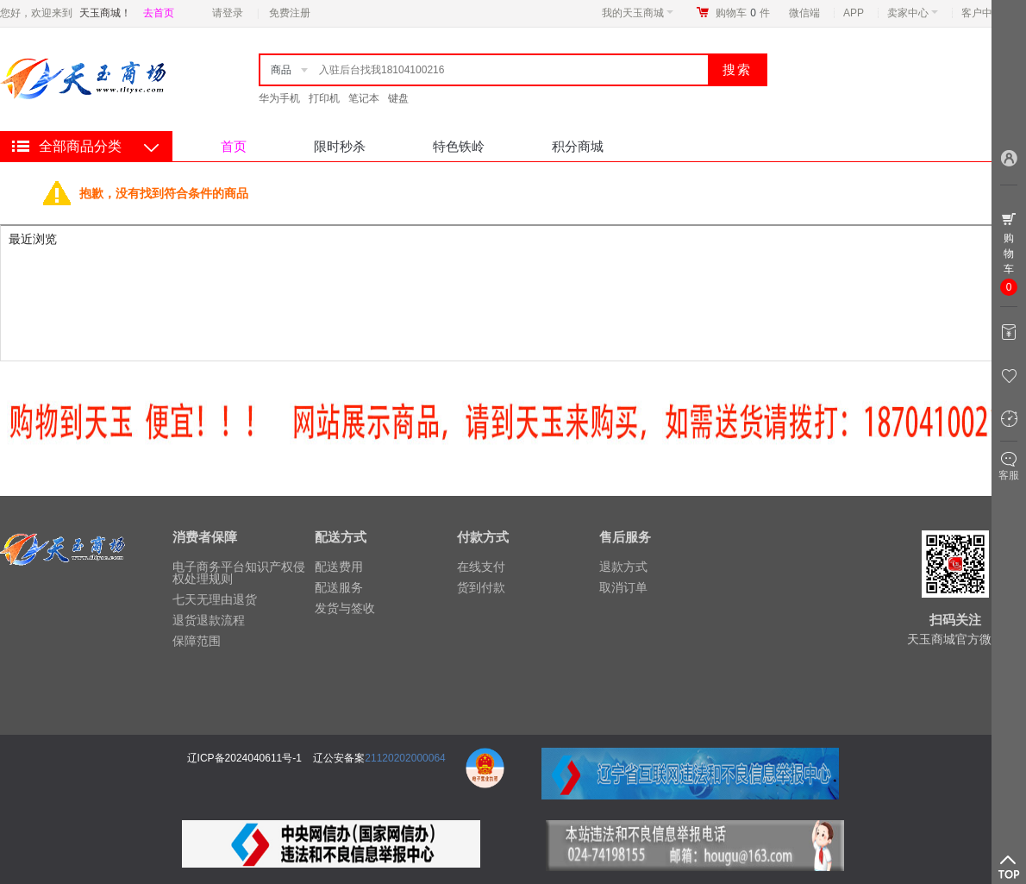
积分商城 (578, 146)
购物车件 (743, 13)
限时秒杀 (340, 146)
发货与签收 (345, 608)
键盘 (398, 98)
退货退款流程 (208, 620)
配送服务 (339, 587)
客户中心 (986, 13)
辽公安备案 (339, 758)
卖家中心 (912, 13)
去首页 (158, 13)
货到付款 (481, 587)
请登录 (227, 13)
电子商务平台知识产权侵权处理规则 (238, 573)
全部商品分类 (80, 146)
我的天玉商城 (637, 13)
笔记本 (363, 98)
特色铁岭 (459, 146)
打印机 (324, 98)
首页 (234, 146)
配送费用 (339, 567)
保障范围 (196, 641)
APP (853, 13)
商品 (281, 70)
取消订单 (623, 587)
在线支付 (481, 567)
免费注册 (289, 13)
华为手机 (279, 98)
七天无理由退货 (214, 599)
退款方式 (623, 567)
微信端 (804, 13)
